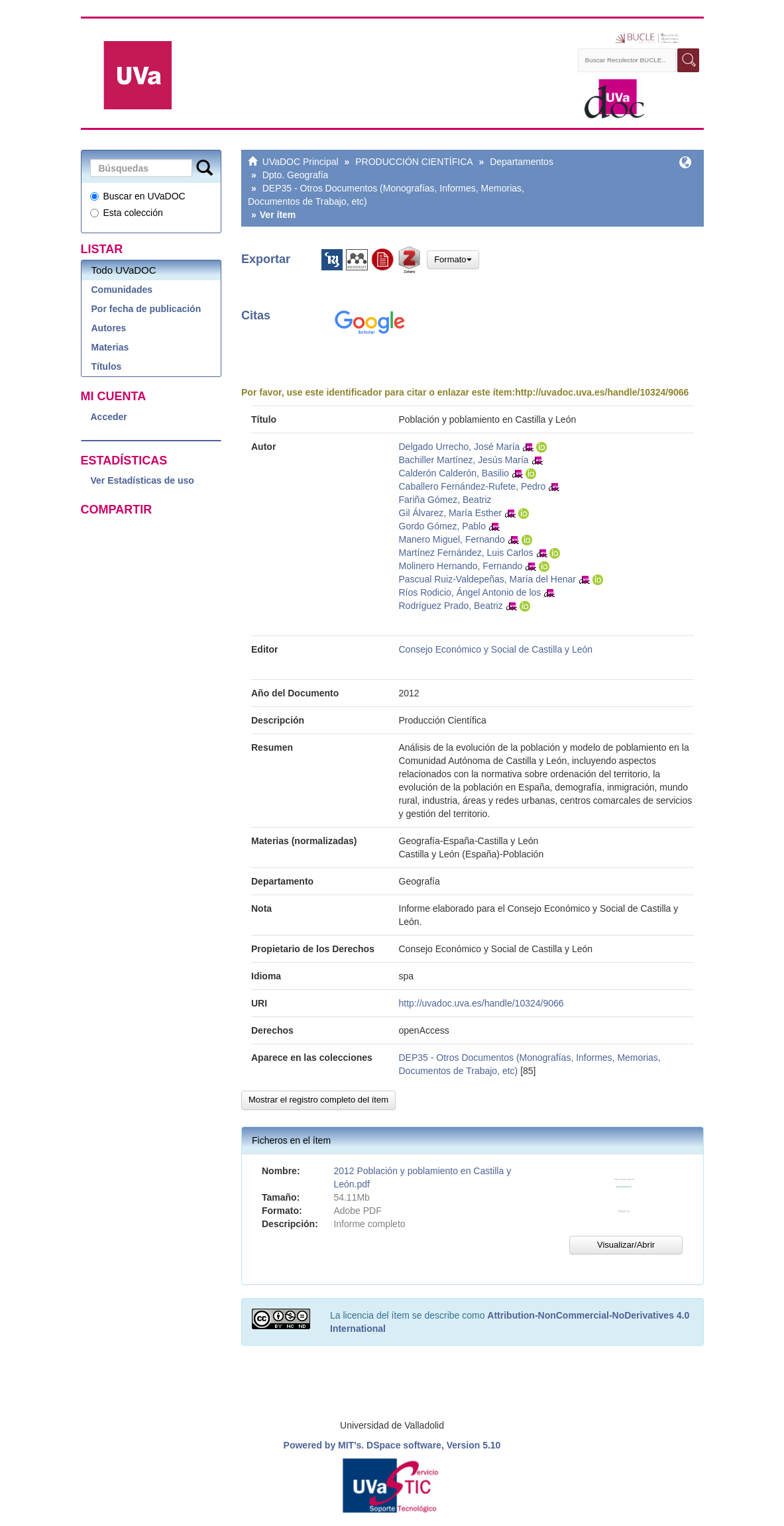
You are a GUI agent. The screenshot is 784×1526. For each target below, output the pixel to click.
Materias (110, 347)
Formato (452, 259)
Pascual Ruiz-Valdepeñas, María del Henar (487, 579)
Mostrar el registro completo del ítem (318, 1100)
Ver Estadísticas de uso (142, 480)
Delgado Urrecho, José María (459, 446)
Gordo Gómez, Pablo (442, 526)
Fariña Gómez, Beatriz (445, 499)
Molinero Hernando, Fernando (461, 566)
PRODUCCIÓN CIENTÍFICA (414, 161)
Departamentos (521, 161)
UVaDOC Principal (300, 161)
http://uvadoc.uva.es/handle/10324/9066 (602, 392)
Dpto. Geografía (295, 175)
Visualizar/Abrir (626, 1245)
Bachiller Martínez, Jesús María (464, 460)
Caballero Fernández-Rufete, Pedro (472, 486)
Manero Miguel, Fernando (452, 539)
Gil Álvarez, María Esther (450, 513)
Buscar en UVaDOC (138, 196)
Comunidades (122, 289)
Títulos (106, 366)
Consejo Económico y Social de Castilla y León (496, 649)
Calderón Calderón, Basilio (454, 473)
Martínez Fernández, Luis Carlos (466, 552)
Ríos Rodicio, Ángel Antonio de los (470, 592)
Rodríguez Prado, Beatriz (451, 605)
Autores (109, 328)
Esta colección (126, 212)
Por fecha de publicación (146, 308)
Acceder (109, 416)
